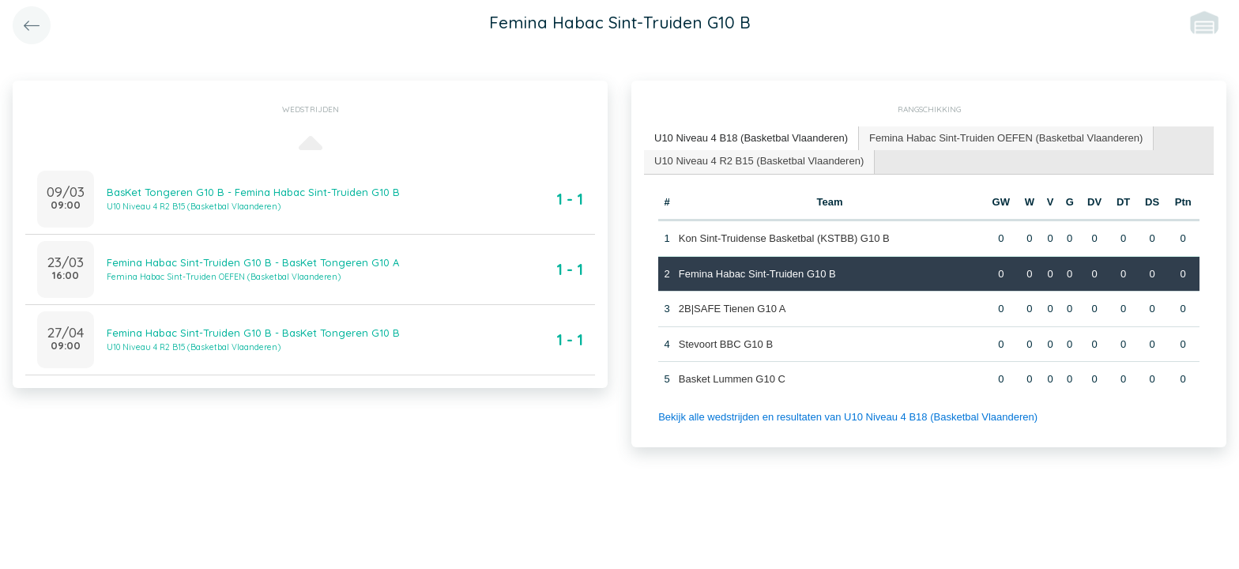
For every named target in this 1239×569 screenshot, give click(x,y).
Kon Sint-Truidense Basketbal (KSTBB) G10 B (784, 238)
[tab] (751, 138)
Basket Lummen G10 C (732, 379)
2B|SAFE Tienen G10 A (732, 309)
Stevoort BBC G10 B (726, 344)
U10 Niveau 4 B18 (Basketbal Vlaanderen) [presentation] (751, 138)
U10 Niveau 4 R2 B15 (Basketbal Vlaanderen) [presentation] (759, 161)
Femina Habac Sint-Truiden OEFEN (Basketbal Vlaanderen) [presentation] (1006, 138)
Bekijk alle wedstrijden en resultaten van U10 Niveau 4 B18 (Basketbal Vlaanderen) (848, 417)
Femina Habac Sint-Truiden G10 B (757, 274)
